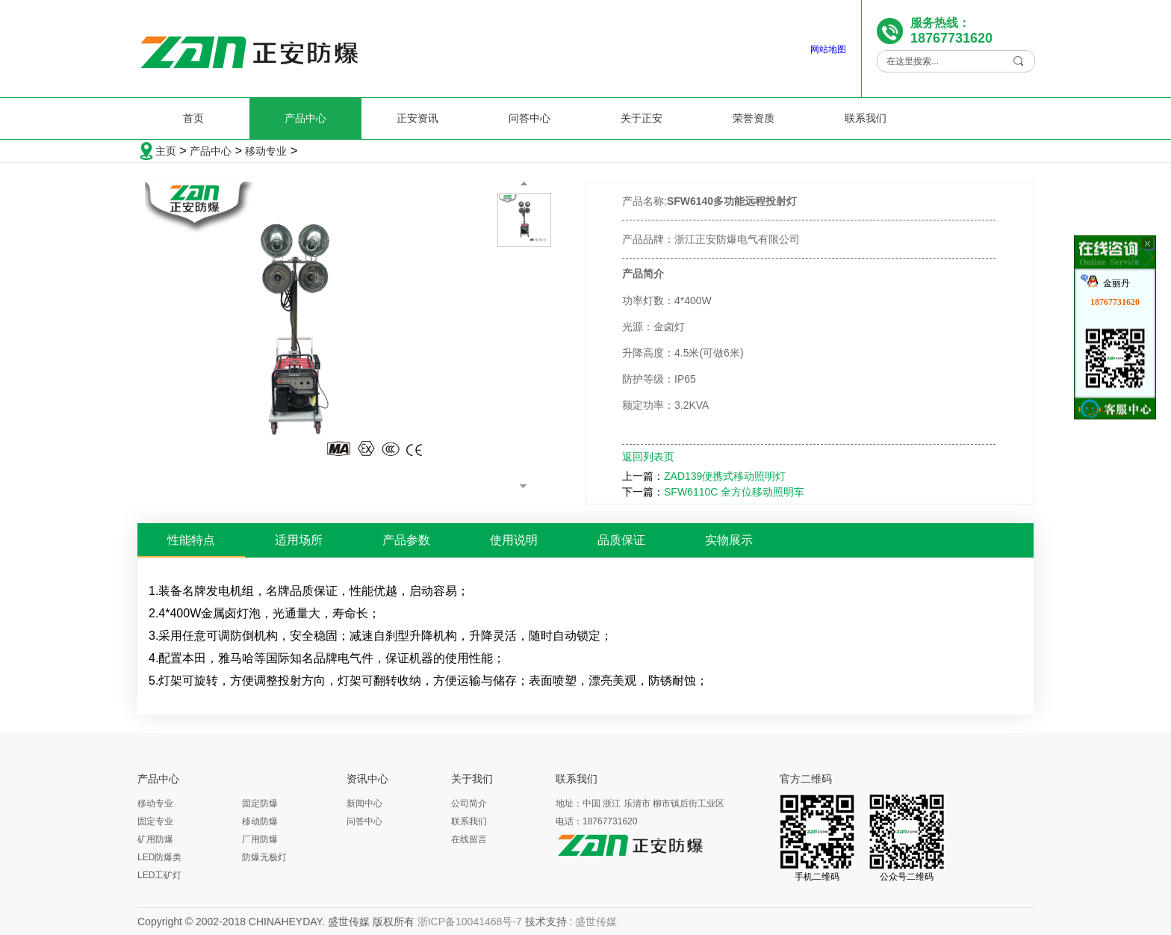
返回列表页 (648, 457)
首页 (193, 118)
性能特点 (191, 540)
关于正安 (641, 118)
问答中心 (529, 118)
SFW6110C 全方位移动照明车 (734, 492)
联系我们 (865, 118)
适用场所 (299, 540)
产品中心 (305, 118)
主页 (165, 151)
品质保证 (621, 540)
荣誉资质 (753, 118)
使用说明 (514, 540)
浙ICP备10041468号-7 (469, 922)
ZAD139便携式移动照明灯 (725, 476)
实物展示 (729, 540)
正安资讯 (417, 118)
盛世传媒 (596, 922)
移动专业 (266, 151)
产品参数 (406, 540)
